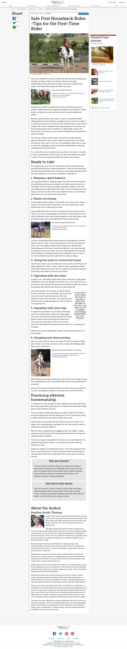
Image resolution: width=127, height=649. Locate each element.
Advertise (52, 638)
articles (40, 9)
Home (10, 6)
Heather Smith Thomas (37, 13)
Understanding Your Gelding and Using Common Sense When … (106, 100)
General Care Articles (100, 108)
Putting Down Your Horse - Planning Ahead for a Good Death (102, 64)
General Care (83, 13)
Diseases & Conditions (53, 6)
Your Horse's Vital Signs (105, 81)
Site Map (75, 638)
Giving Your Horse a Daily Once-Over (106, 71)
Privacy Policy (68, 646)
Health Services (95, 6)
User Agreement (59, 646)
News (116, 6)
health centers (21, 9)
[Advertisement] (103, 22)
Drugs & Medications (74, 6)
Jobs (68, 638)
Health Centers (32, 6)
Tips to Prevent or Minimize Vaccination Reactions (106, 90)
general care (32, 9)
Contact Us (60, 638)
